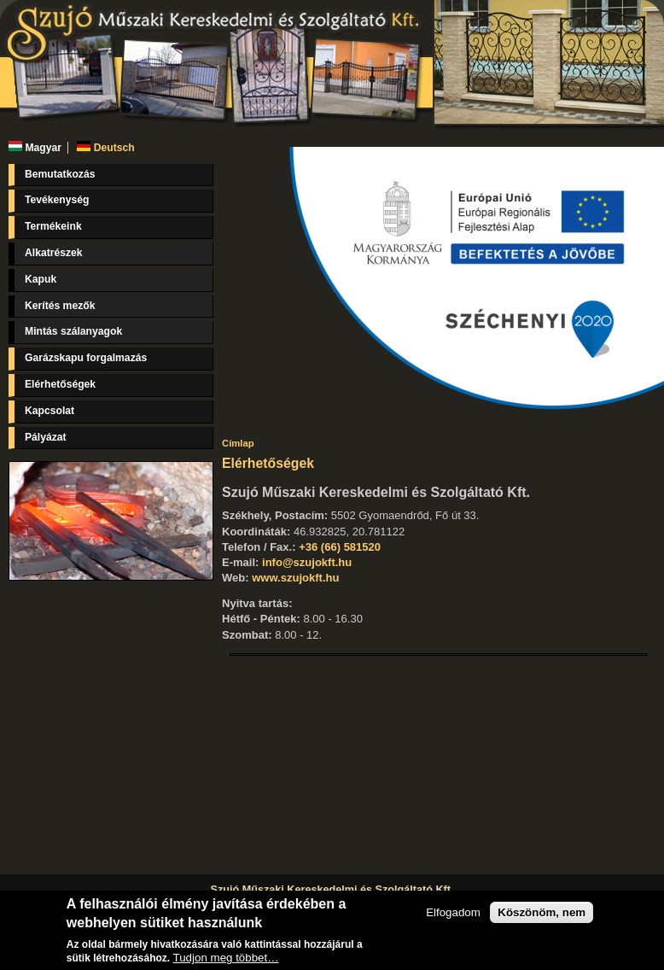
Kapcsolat (49, 411)
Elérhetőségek (60, 384)
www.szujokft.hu (295, 577)
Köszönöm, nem (541, 912)
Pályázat (46, 437)
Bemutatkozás (60, 174)
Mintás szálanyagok (73, 331)
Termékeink (53, 226)
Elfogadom (453, 912)
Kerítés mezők (60, 306)
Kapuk (40, 279)
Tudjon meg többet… (226, 957)
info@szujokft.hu (307, 562)
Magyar (35, 148)
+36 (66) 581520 (340, 547)
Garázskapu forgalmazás (86, 358)
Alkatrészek (54, 253)
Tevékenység (57, 200)
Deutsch (105, 148)
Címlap (238, 443)
